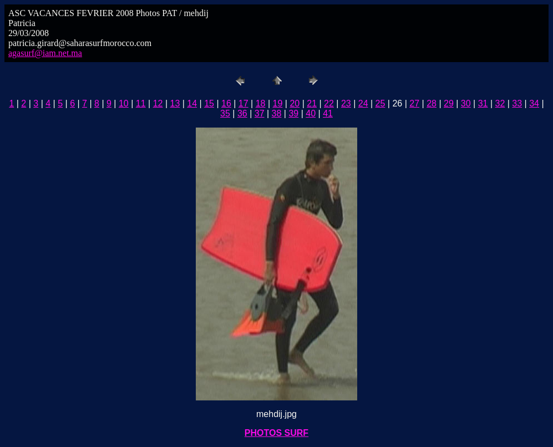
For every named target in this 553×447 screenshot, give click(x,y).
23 (346, 103)
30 (466, 103)
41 (328, 113)
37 (260, 113)
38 (277, 113)
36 (242, 113)
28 (432, 103)
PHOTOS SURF (276, 433)
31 (483, 103)
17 (243, 103)
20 (295, 103)
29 (449, 103)
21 (312, 103)
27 (414, 103)
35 (225, 113)
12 (158, 103)
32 (500, 103)
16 (226, 103)
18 (261, 103)
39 (293, 113)
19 (278, 103)
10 (124, 103)
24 (363, 103)
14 (192, 103)
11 (141, 103)
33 (517, 103)
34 (534, 103)
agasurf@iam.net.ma (45, 53)
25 (380, 103)
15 (209, 103)
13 (175, 103)
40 (311, 113)
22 (329, 103)
